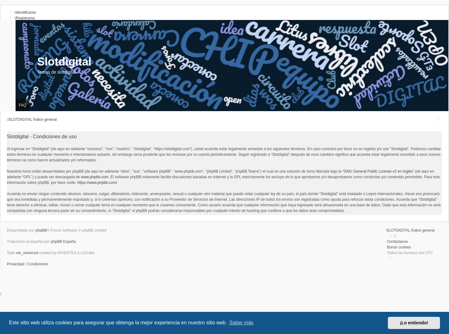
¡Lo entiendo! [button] (414, 322)
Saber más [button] (241, 322)
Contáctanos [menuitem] (397, 241)
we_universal (27, 253)
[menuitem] (16, 264)
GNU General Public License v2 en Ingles (378, 171)
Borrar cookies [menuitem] (399, 247)
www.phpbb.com (94, 177)
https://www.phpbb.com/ (97, 182)
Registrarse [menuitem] (24, 18)
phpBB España (63, 241)
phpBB (41, 230)
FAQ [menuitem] (22, 105)
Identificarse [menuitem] (25, 12)
